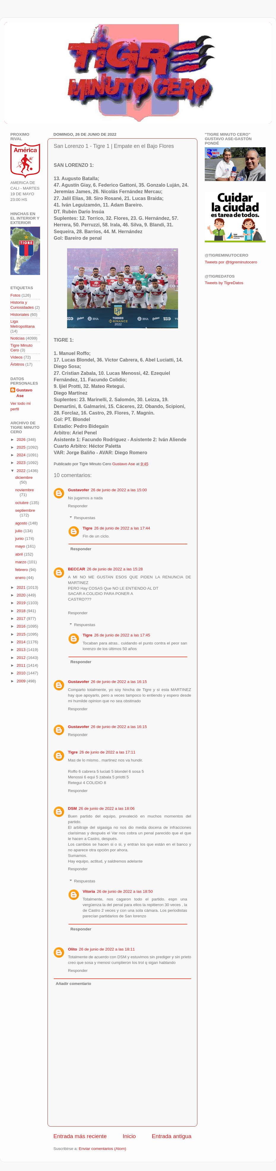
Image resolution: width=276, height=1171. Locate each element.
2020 (22, 595)
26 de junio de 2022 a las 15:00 (119, 490)
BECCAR (76, 569)
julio (19, 531)
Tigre (88, 528)
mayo (20, 546)
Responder (78, 506)
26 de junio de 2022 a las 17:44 (122, 528)
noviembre (24, 490)
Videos (16, 357)
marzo (21, 562)
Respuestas (84, 518)
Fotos (15, 295)
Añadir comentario (73, 983)
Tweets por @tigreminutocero (231, 262)
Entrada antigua (171, 1136)
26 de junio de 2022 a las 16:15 (119, 681)
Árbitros (17, 364)
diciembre (24, 477)
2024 (22, 455)
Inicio (129, 1136)
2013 (22, 649)
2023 (22, 462)
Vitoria (89, 891)
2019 (22, 603)
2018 (22, 611)
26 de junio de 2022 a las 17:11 (107, 752)
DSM (72, 808)
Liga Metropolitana (22, 323)
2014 (22, 642)
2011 (22, 665)
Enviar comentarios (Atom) (102, 1148)
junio (20, 538)
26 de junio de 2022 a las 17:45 (122, 635)
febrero (22, 569)
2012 (22, 657)
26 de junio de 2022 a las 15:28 (115, 569)
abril (19, 554)
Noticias (17, 338)
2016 (22, 626)
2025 (22, 447)
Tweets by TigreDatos (224, 283)
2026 (22, 439)
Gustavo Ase (24, 393)
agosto (21, 523)
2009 (22, 681)
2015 (22, 634)
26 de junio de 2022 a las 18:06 (106, 808)
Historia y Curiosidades (22, 304)
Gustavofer (78, 490)
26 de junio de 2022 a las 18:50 (125, 891)
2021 (22, 587)
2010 (22, 673)
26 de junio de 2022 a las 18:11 (107, 949)
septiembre (25, 510)
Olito (72, 949)
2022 (22, 470)
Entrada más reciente (80, 1136)
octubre (22, 502)
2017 (22, 618)
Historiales (19, 314)
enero (20, 577)
